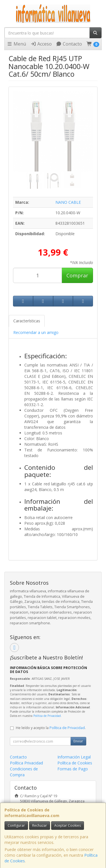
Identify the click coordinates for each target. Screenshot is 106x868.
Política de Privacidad (47, 716)
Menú (16, 44)
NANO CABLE (68, 202)
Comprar (77, 275)
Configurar (16, 825)
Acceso (41, 44)
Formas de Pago (72, 768)
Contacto (69, 44)
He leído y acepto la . (51, 727)
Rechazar (39, 825)
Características (26, 320)
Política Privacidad (26, 763)
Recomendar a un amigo (36, 332)
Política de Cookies (74, 763)
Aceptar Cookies (67, 825)
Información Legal (74, 757)
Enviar (78, 741)
